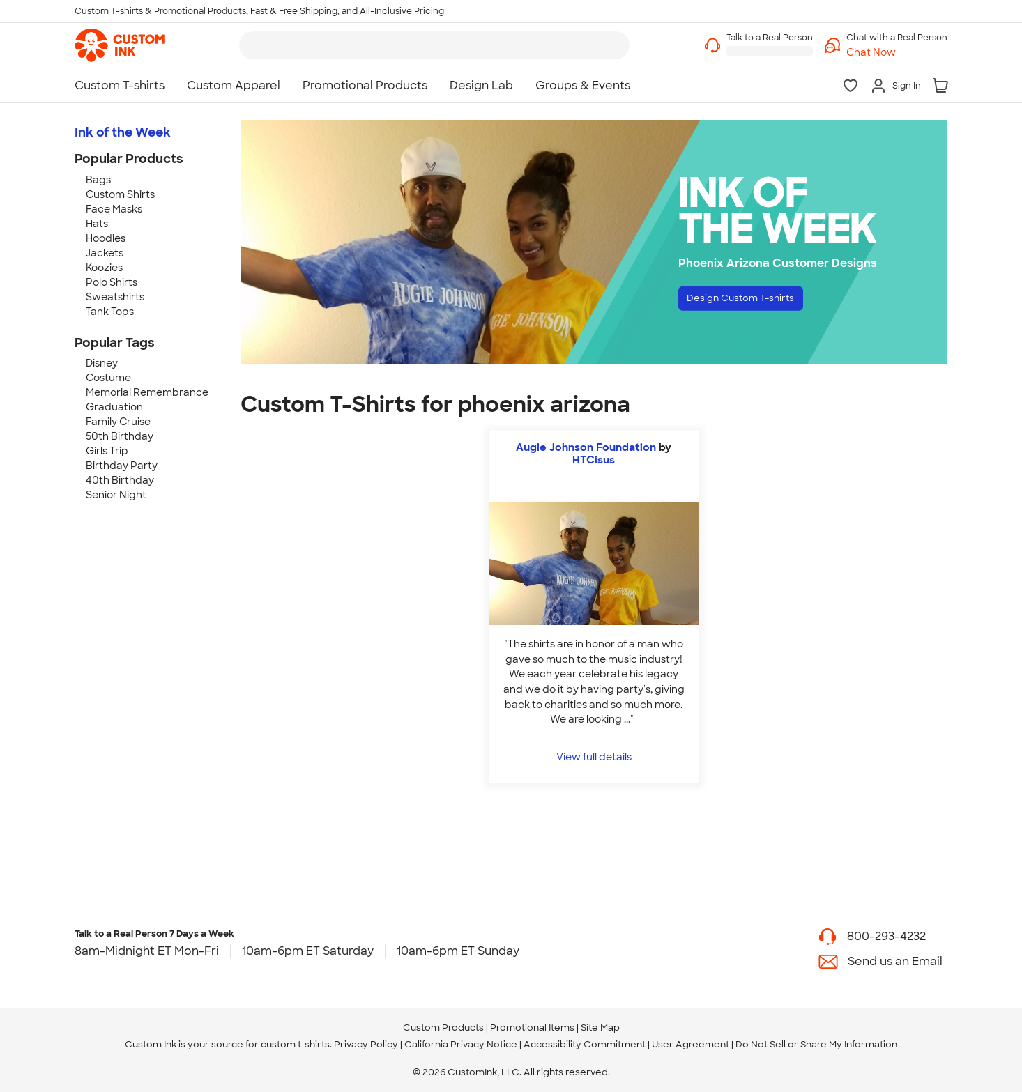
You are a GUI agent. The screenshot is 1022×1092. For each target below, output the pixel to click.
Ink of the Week (123, 132)
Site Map (600, 1027)
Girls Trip (107, 451)
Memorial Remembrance (147, 392)
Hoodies (105, 238)
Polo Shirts (111, 282)
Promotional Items (532, 1027)
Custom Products (443, 1027)
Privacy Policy (366, 1044)
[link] (120, 45)
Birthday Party (122, 465)
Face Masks (114, 209)
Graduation (114, 407)
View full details (594, 756)
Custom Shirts (120, 194)
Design (755, 301)
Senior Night (116, 495)
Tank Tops (110, 311)
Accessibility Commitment (585, 1044)
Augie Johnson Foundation (587, 447)
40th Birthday (120, 480)
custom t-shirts (295, 1044)
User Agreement (690, 1044)
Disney (102, 363)
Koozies (104, 267)
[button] (896, 52)
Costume (108, 377)
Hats (97, 223)
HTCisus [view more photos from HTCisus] (593, 460)
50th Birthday (119, 436)
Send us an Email (895, 961)
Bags (98, 180)
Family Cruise (118, 421)
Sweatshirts (115, 297)
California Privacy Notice (460, 1044)
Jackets (104, 253)
